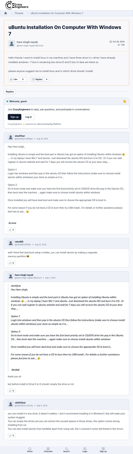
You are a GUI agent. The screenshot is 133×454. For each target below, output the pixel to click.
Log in (28, 117)
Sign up (15, 117)
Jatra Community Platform (49, 124)
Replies (37, 79)
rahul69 (19, 241)
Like (13, 79)
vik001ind (20, 402)
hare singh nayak (27, 42)
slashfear (20, 135)
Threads (18, 13)
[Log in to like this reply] (11, 230)
